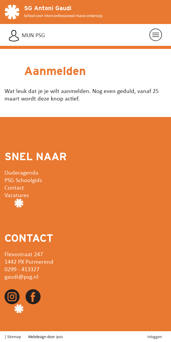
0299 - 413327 (22, 269)
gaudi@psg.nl (21, 276)
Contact (14, 187)
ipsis (59, 336)
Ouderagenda (21, 172)
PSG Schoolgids (23, 180)
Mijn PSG (33, 35)
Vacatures (17, 195)
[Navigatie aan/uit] (155, 34)
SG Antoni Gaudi (48, 8)
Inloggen (154, 336)
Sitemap (14, 336)
